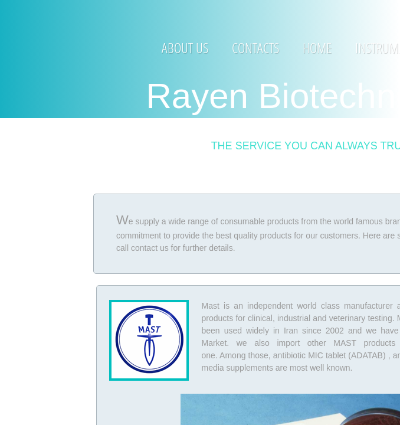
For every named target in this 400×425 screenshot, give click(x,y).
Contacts (255, 47)
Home (317, 47)
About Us (185, 47)
